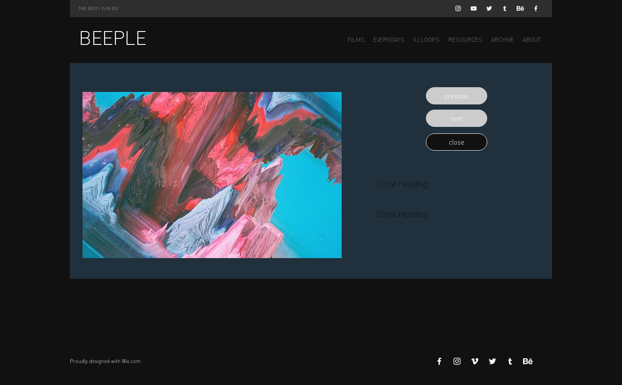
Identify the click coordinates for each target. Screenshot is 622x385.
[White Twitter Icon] (489, 8)
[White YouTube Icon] (473, 8)
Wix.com (131, 361)
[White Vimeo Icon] (474, 361)
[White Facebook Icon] (535, 8)
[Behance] (520, 8)
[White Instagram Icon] (458, 8)
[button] (456, 95)
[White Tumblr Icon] (504, 8)
